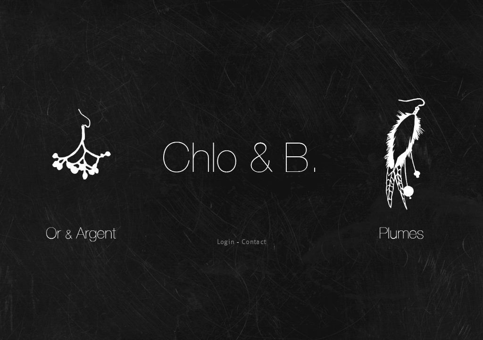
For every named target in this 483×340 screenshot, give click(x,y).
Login (226, 242)
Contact (254, 242)
